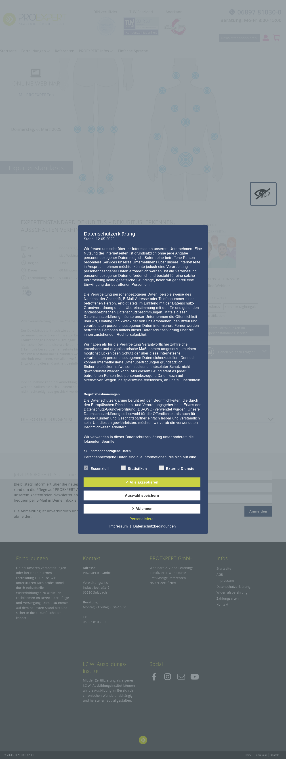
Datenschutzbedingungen (154, 526)
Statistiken (134, 468)
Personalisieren (143, 519)
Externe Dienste (176, 468)
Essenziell (96, 468)
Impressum (118, 526)
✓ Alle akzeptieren (142, 482)
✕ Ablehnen (142, 509)
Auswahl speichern (142, 495)
